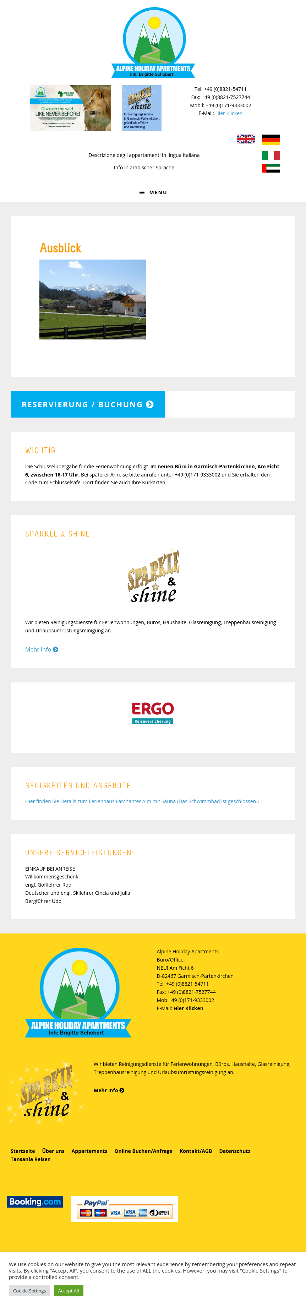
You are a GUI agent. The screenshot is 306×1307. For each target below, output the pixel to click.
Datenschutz (234, 1151)
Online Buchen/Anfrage (143, 1151)
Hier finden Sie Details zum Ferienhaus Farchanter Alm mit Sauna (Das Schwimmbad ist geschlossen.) (142, 801)
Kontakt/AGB (196, 1151)
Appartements (90, 1151)
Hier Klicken (228, 113)
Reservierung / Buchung (88, 404)
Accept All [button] (68, 1290)
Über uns (53, 1151)
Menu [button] (158, 192)
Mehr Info (41, 649)
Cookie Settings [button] (29, 1290)
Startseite (23, 1151)
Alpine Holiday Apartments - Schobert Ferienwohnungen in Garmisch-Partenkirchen (153, 42)
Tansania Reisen (31, 1159)
